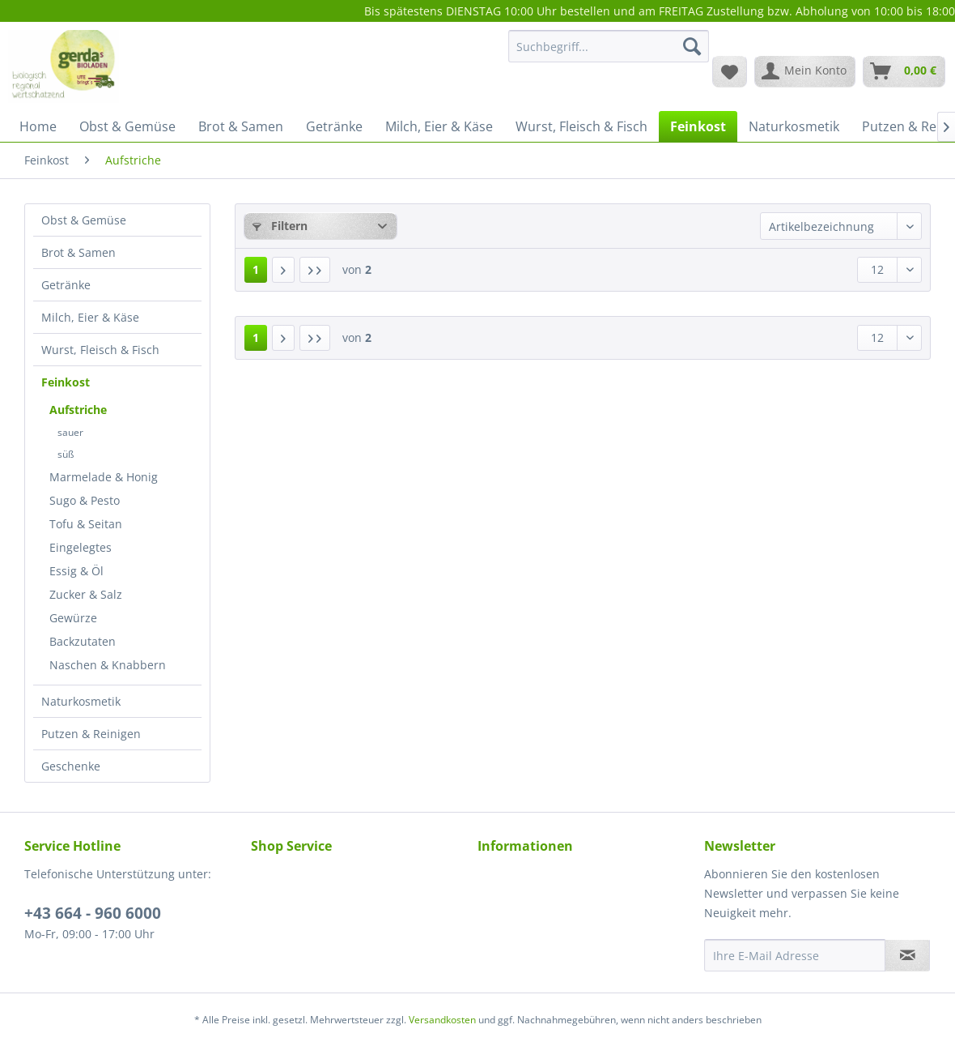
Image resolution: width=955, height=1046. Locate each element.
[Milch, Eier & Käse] (439, 126)
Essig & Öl (76, 571)
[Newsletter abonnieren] (907, 955)
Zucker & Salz (85, 594)
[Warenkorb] (904, 71)
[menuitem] (608, 54)
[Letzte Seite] (314, 270)
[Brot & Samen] (241, 126)
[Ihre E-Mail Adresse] (794, 955)
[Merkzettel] (729, 71)
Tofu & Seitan (85, 524)
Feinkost (65, 382)
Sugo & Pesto (84, 500)
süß (65, 454)
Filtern (280, 225)
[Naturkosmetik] (794, 126)
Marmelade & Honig (103, 477)
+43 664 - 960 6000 (92, 913)
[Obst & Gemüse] (127, 126)
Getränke (66, 284)
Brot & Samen (78, 252)
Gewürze (73, 617)
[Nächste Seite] (283, 270)
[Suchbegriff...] (608, 46)
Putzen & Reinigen (91, 733)
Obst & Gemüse (83, 220)
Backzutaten (82, 641)
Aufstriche (78, 409)
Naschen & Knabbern (107, 664)
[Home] (38, 126)
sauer (70, 432)
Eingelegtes (80, 547)
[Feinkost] (698, 126)
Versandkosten (442, 1020)
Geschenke (70, 766)
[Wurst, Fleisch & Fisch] (581, 126)
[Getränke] (334, 126)
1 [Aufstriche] (256, 269)
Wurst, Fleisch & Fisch (100, 349)
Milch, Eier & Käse (90, 317)
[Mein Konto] (804, 71)
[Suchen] (692, 46)
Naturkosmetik (81, 701)
